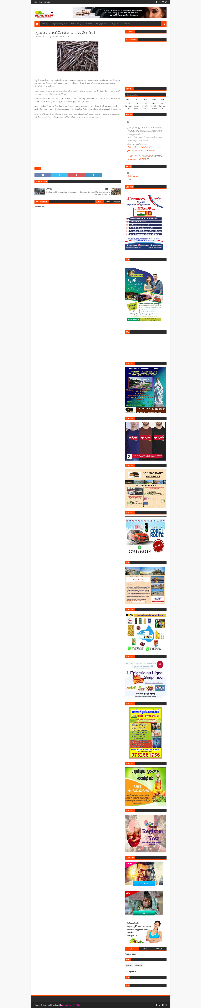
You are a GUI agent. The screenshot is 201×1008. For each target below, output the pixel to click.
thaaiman (46, 1005)
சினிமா (89, 23)
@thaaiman (132, 176)
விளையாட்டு (76, 23)
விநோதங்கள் (101, 23)
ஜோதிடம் (115, 23)
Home (35, 2)
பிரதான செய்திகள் (59, 23)
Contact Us (47, 2)
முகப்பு (45, 23)
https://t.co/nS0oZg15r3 (139, 147)
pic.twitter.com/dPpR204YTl (140, 150)
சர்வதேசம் (138, 965)
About (40, 2)
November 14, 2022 (136, 159)
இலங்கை (129, 965)
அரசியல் (126, 23)
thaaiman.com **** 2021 (71, 1005)
